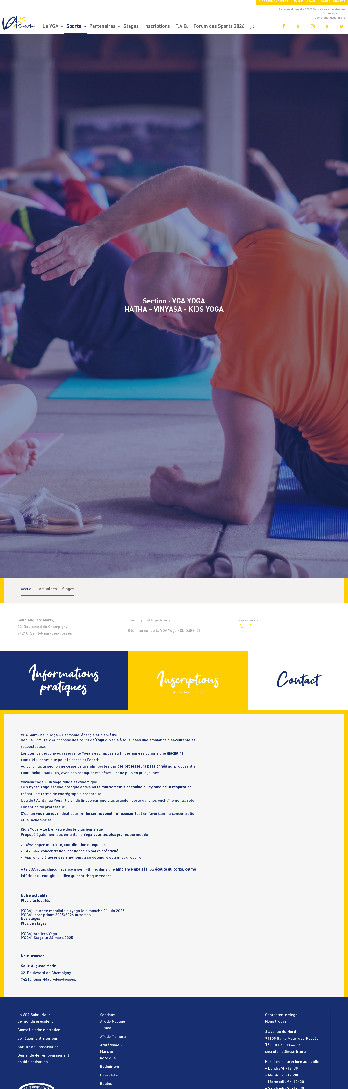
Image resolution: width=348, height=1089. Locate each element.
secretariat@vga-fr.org (285, 1052)
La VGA (50, 27)
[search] (252, 26)
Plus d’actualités (35, 901)
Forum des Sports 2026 (219, 27)
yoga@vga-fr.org (155, 620)
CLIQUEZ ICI (190, 631)
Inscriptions (157, 27)
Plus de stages (34, 924)
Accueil (27, 589)
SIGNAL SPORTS (333, 1)
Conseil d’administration (38, 1030)
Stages (131, 27)
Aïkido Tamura (113, 1037)
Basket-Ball (110, 1075)
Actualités (48, 589)
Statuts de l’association (38, 1047)
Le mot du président (35, 1022)
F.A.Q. (181, 27)
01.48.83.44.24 (288, 1045)
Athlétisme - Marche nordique (111, 1051)
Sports (73, 27)
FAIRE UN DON (304, 1)
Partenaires (102, 27)
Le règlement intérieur (37, 1039)
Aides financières (273, 1)
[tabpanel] (109, 911)
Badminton (109, 1067)
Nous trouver (276, 1022)
